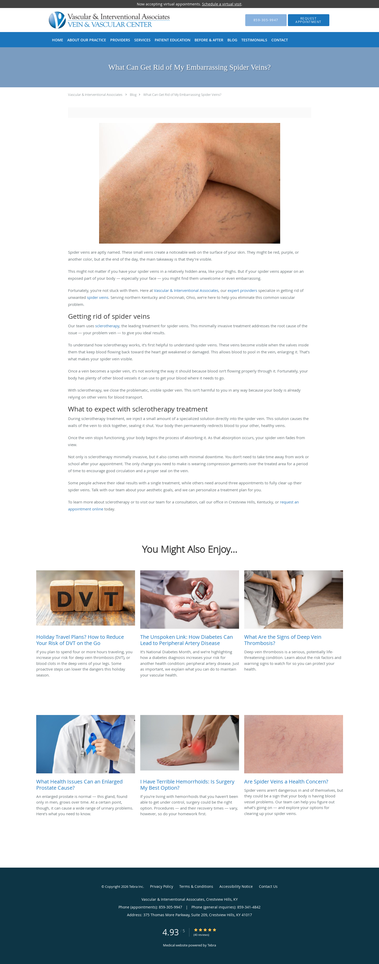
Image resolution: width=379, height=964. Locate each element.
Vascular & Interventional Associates (95, 94)
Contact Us (268, 886)
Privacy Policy (161, 886)
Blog (133, 94)
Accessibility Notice (236, 886)
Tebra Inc (136, 886)
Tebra (211, 945)
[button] (308, 20)
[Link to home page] (101, 20)
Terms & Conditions (196, 886)
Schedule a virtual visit (221, 4)
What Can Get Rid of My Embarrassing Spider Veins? (182, 94)
